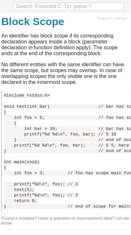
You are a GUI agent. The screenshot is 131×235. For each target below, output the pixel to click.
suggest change (112, 18)
